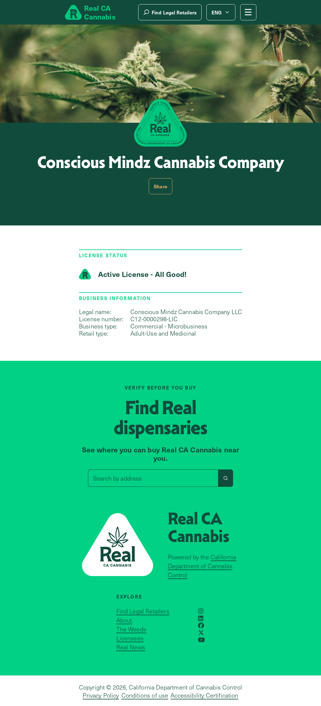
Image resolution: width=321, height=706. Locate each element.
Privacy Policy (101, 695)
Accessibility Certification (204, 695)
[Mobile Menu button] (248, 12)
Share (160, 186)
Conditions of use (144, 695)
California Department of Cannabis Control (202, 566)
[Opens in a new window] (200, 611)
